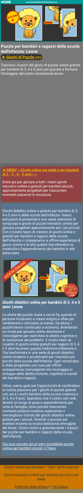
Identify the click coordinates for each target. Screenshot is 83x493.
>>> (21, 57)
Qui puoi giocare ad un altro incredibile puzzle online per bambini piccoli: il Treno (38, 446)
